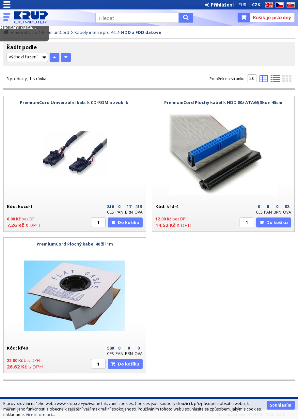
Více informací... (40, 414)
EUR (242, 4)
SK (289, 5)
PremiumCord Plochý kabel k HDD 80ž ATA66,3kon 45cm (223, 102)
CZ (278, 5)
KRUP (51, 17)
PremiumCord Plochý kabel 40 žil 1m (75, 244)
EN (267, 5)
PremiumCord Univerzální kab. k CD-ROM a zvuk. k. (75, 102)
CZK (256, 4)
